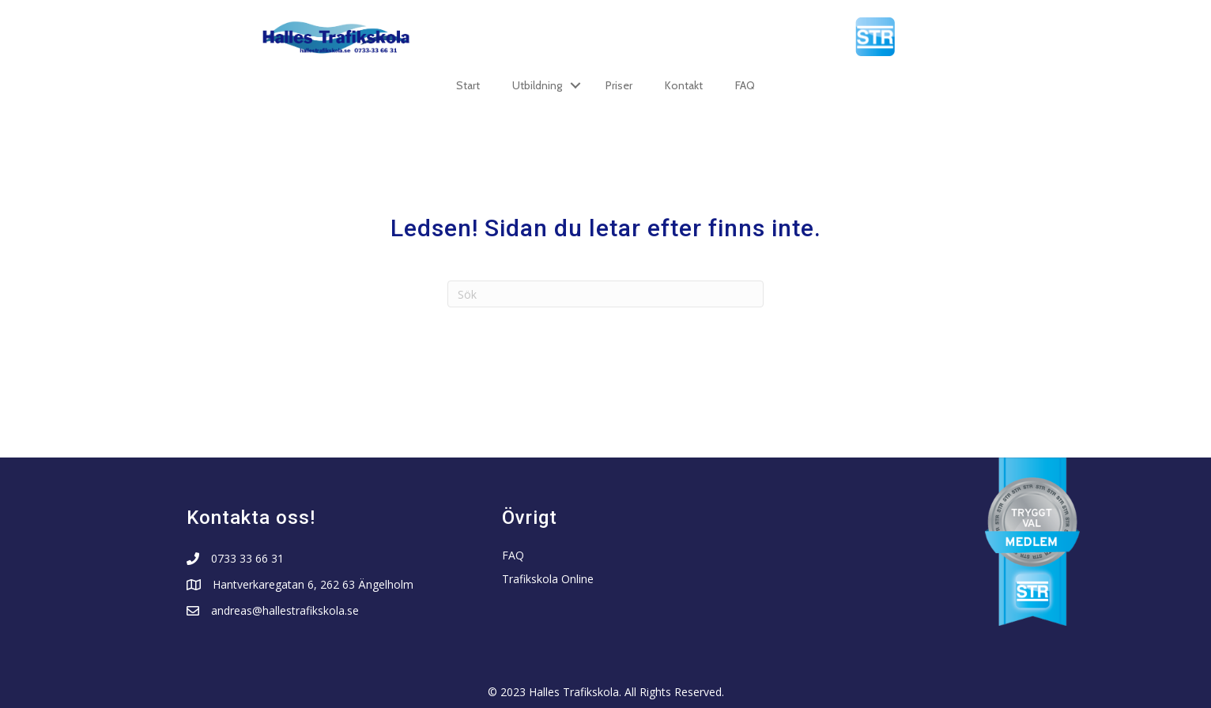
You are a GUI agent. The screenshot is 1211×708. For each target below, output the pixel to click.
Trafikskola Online (548, 578)
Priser (619, 85)
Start (468, 85)
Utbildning (537, 85)
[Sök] (605, 294)
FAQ (745, 85)
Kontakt (684, 85)
